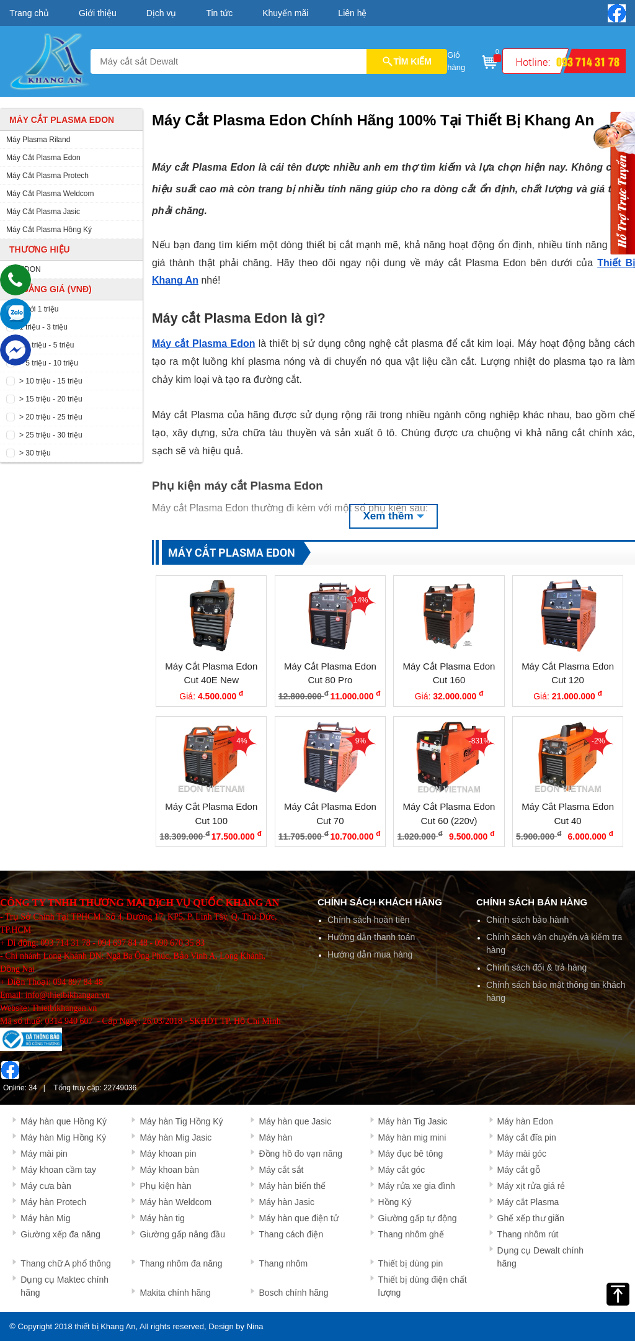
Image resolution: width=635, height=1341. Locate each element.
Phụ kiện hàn (165, 1186)
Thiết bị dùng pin (410, 1263)
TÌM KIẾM (407, 61)
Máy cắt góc (401, 1170)
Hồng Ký (395, 1202)
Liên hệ (352, 13)
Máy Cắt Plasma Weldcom (50, 193)
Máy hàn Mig (45, 1218)
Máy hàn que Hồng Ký (63, 1121)
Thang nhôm (283, 1263)
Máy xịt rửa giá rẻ (531, 1186)
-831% (480, 741)
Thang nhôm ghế (411, 1234)
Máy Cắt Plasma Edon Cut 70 (330, 813)
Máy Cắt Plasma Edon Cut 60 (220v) (449, 813)
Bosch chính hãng (293, 1293)
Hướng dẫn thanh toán (371, 937)
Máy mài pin (43, 1154)
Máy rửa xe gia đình (416, 1186)
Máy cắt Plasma (528, 1202)
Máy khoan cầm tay (58, 1170)
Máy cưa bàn (45, 1186)
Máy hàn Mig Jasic (175, 1137)
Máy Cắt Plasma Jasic (43, 211)
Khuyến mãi (285, 13)
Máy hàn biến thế (292, 1186)
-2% (598, 741)
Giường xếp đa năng (60, 1234)
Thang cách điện (291, 1234)
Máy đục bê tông (410, 1154)
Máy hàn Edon (525, 1121)
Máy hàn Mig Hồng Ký (63, 1137)
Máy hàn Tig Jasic (413, 1121)
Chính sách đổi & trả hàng (536, 967)
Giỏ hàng (473, 59)
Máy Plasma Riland (38, 139)
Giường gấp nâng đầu (182, 1234)
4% (241, 741)
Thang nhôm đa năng (181, 1263)
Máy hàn (275, 1137)
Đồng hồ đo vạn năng (300, 1154)
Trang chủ (29, 13)
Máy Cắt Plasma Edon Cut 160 (449, 673)
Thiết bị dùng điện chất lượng (422, 1286)
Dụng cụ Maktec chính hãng (64, 1286)
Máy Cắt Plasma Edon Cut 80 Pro (330, 673)
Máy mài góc (521, 1154)
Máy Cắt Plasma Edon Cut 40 (568, 813)
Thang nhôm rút (528, 1234)
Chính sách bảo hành (527, 920)
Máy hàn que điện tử (298, 1218)
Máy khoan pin (168, 1154)
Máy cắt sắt (281, 1170)
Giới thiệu (98, 13)
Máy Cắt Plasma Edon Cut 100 (211, 813)
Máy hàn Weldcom (175, 1202)
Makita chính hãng (175, 1293)
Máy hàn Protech (53, 1202)
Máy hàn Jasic (286, 1202)
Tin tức (219, 13)
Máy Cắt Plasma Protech (47, 175)
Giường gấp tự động (417, 1218)
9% (360, 741)
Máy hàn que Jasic (295, 1121)
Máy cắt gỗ (518, 1170)
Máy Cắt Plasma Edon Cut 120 (568, 673)
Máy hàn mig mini (412, 1137)
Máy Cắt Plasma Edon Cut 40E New (211, 673)
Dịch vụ (161, 13)
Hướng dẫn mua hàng (369, 954)
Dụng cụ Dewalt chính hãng (540, 1256)
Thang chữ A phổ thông (65, 1263)
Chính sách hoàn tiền (368, 920)
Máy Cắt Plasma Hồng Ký (49, 229)
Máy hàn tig (162, 1218)
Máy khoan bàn (169, 1170)
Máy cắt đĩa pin (526, 1137)
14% (360, 600)
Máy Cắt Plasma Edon (43, 157)
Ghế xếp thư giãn (530, 1218)
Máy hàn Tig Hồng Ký (181, 1121)
